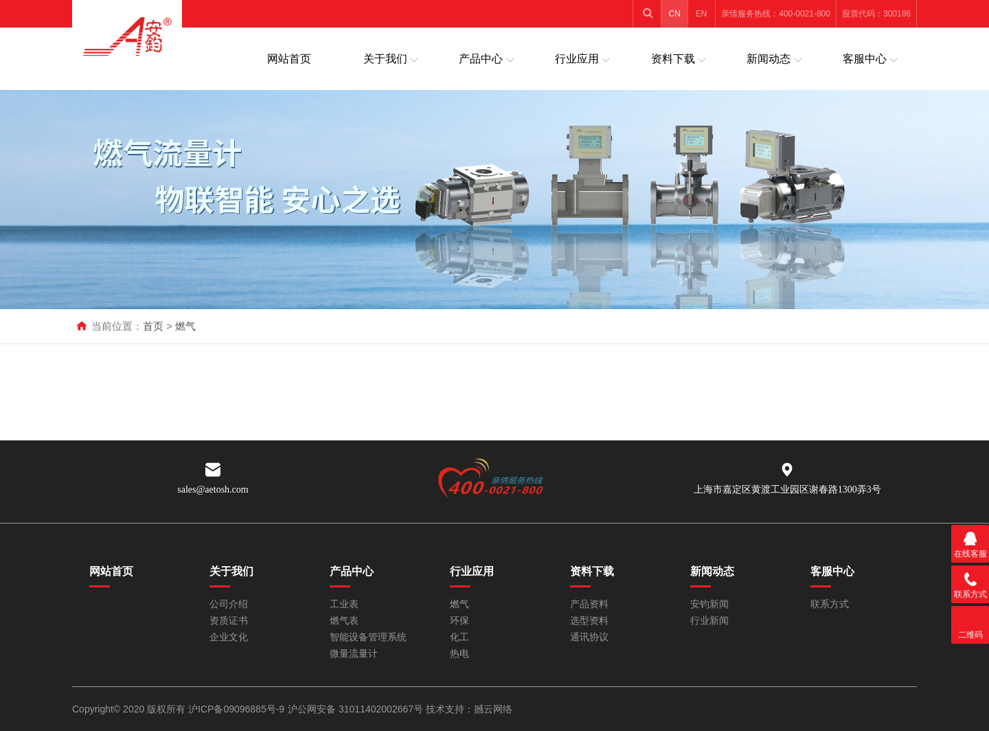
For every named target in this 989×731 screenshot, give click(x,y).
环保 (459, 621)
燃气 (185, 326)
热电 (459, 654)
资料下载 (673, 59)
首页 (153, 326)
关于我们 (385, 59)
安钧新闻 (709, 604)
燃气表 (344, 621)
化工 (459, 637)
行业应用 (577, 59)
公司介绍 (228, 604)
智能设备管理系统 (368, 637)
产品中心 (481, 59)
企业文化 (228, 637)
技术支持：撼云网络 (469, 709)
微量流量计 (354, 654)
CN (675, 14)
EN (701, 14)
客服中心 (865, 59)
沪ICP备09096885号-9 (236, 709)
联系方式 (829, 604)
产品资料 (589, 604)
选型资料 (589, 621)
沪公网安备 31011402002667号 (357, 709)
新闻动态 (769, 59)
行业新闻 (709, 621)
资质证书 (228, 621)
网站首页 (289, 59)
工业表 (344, 604)
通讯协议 (589, 637)
